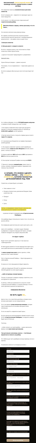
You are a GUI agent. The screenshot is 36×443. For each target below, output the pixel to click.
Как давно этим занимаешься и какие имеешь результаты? (18, 383)
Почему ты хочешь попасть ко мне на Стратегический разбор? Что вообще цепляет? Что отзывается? (16, 413)
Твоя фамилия (10, 354)
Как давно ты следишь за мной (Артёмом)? (17, 432)
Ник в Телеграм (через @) (13, 359)
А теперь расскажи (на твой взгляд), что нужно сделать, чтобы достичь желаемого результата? (17, 404)
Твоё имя (9, 349)
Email (8, 369)
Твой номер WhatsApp (12, 364)
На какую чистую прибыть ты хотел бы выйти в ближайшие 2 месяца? (18, 397)
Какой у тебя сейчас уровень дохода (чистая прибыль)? (18, 391)
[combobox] (8, 366)
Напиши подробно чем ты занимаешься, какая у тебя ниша (18, 374)
